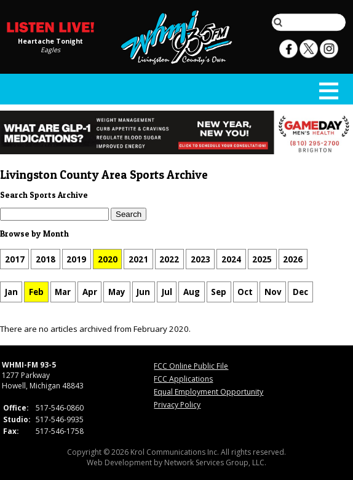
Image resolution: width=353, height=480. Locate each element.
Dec (300, 291)
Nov (273, 291)
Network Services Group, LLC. (215, 462)
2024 (231, 259)
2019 (76, 259)
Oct (245, 291)
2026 (293, 259)
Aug (191, 291)
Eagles (50, 49)
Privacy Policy (177, 404)
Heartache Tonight (50, 41)
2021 (138, 259)
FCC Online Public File (191, 366)
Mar (63, 291)
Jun (143, 291)
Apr (89, 291)
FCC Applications (183, 379)
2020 (107, 259)
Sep (218, 291)
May (116, 291)
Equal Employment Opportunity (208, 392)
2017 (15, 259)
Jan (11, 291)
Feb (36, 291)
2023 (200, 259)
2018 (45, 259)
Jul (167, 291)
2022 (169, 259)
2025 (262, 259)
